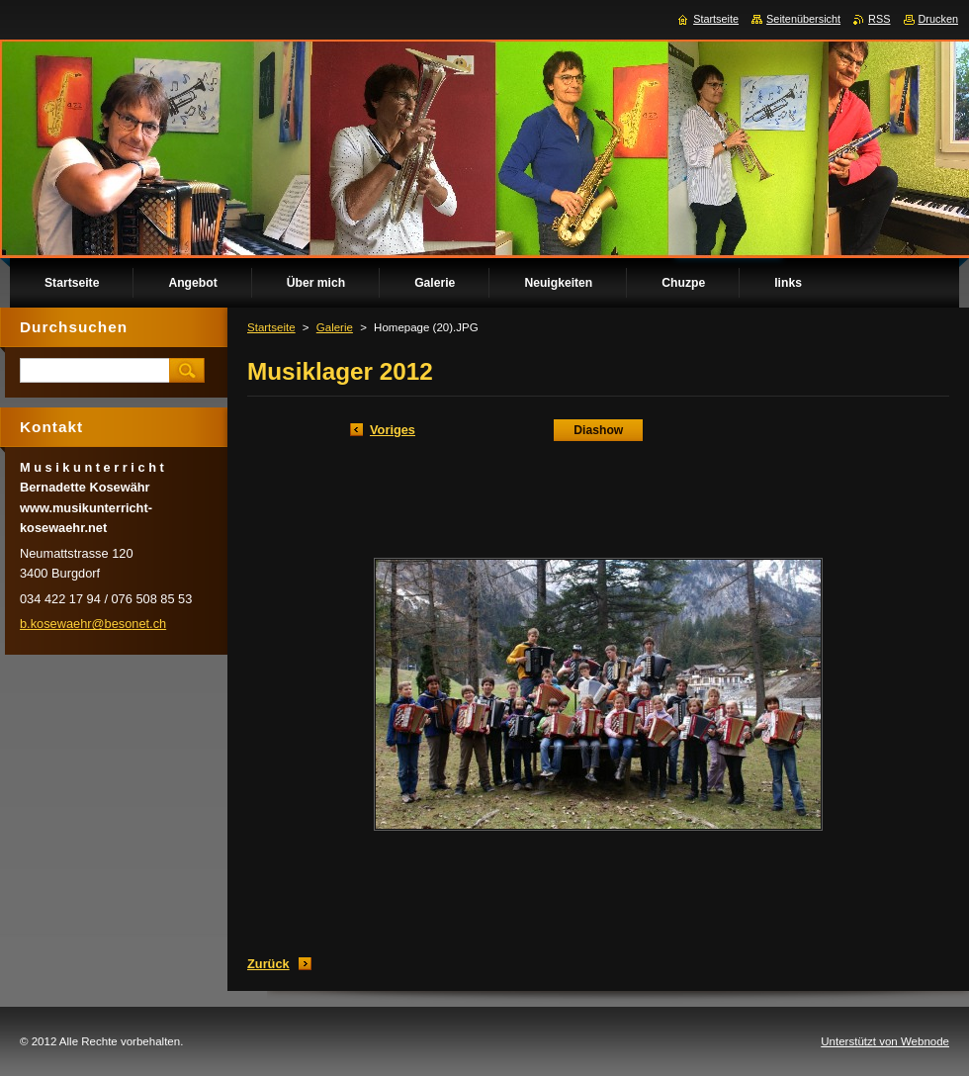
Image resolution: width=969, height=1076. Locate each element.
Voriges (392, 429)
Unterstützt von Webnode (885, 1041)
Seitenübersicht (803, 19)
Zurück (268, 963)
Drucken (939, 19)
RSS (879, 19)
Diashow (598, 430)
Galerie (334, 327)
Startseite (271, 327)
